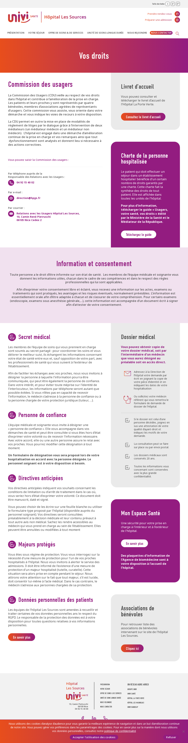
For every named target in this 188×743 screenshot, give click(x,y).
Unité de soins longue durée (105, 33)
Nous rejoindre (137, 33)
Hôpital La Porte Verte (135, 700)
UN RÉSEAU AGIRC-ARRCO (138, 686)
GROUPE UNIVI (132, 691)
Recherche (177, 33)
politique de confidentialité (120, 731)
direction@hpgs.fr (28, 198)
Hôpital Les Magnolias (135, 705)
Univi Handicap (132, 709)
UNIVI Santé (23, 17)
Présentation (15, 33)
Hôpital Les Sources (65, 17)
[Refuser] (183, 731)
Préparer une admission (158, 20)
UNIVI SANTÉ (131, 696)
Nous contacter (161, 33)
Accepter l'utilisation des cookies (94, 737)
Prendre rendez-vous (160, 14)
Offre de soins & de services (65, 33)
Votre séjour (36, 33)
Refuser (171, 737)
